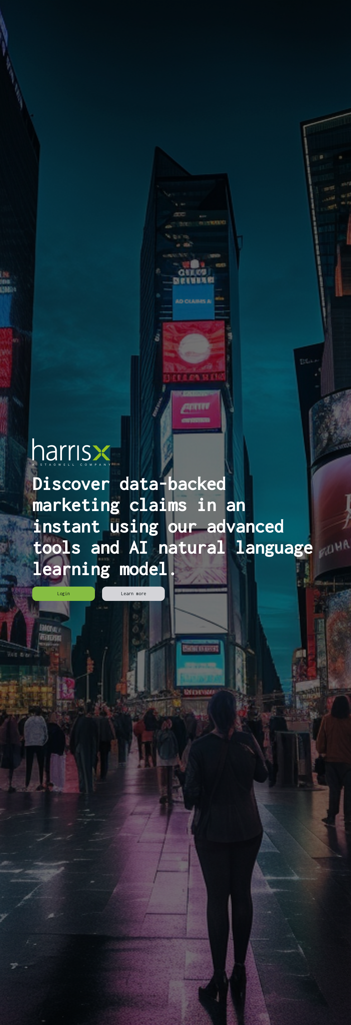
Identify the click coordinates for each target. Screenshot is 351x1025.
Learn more (133, 593)
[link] (63, 594)
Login (63, 593)
